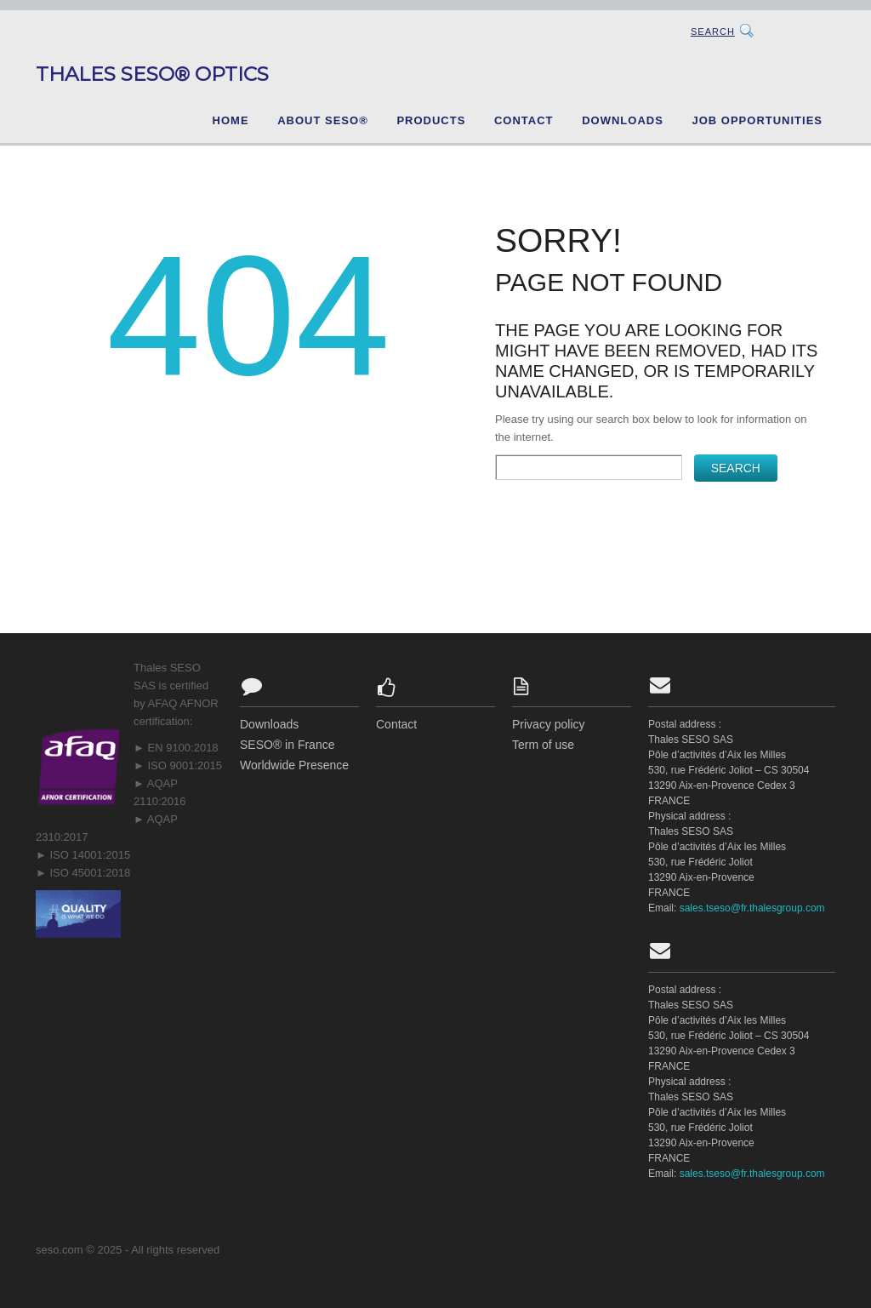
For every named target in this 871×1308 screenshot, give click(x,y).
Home (231, 120)
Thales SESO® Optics (152, 74)
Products (430, 120)
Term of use (543, 744)
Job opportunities (757, 120)
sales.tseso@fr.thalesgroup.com (752, 908)
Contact (524, 120)
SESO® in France (287, 744)
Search (713, 31)
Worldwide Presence (294, 765)
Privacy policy (548, 724)
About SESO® (322, 120)
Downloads (622, 120)
